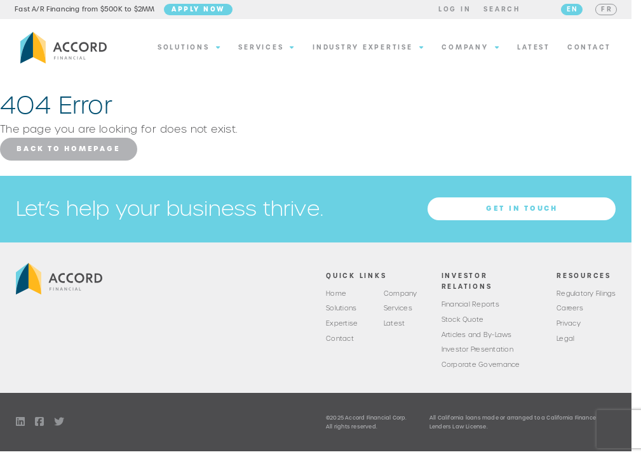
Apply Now (204, 10)
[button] (449, 11)
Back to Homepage (68, 152)
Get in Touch (522, 212)
